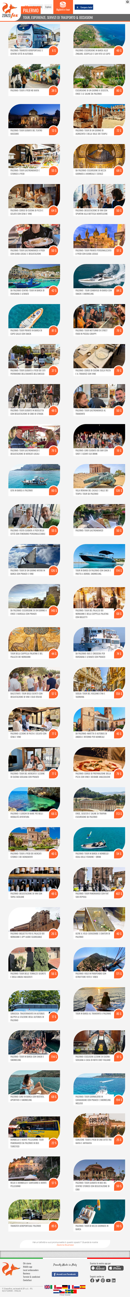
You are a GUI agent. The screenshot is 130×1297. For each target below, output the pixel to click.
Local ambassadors (31, 1270)
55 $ (54, 170)
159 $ (119, 693)
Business (26, 1273)
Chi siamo (27, 1263)
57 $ (54, 693)
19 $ (119, 450)
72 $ (119, 130)
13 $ (54, 130)
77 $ (54, 733)
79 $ (119, 330)
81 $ (54, 330)
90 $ (54, 490)
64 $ (53, 210)
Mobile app (27, 1266)
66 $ (54, 813)
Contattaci (27, 1280)
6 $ (54, 50)
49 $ (118, 50)
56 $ (53, 973)
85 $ (118, 1013)
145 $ (54, 610)
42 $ (54, 290)
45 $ (118, 733)
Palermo (31, 10)
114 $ (119, 570)
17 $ (54, 1016)
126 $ (54, 570)
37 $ (54, 370)
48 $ (54, 410)
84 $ (118, 290)
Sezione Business (65, 1245)
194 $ (119, 1100)
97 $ (119, 1056)
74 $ (119, 653)
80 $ (118, 90)
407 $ (119, 893)
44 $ (54, 653)
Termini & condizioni (31, 1276)
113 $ (119, 813)
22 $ (54, 1143)
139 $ (119, 490)
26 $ (53, 933)
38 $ (54, 90)
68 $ (118, 170)
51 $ (119, 250)
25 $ (118, 1140)
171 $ (119, 973)
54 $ (118, 853)
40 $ (53, 853)
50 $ (118, 210)
